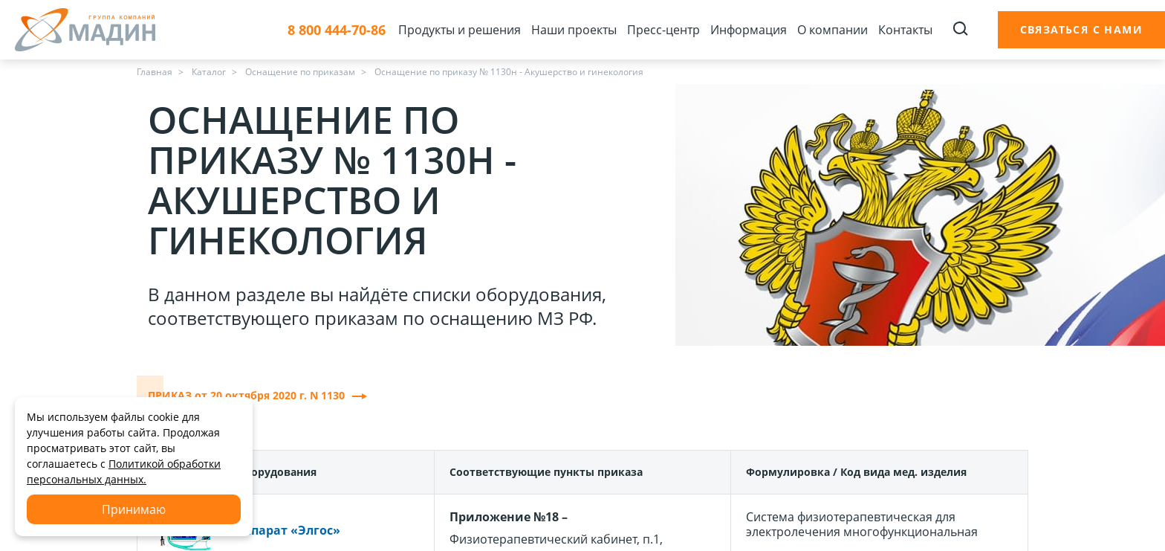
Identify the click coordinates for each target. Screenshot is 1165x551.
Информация (748, 30)
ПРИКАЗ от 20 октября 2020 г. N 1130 (257, 395)
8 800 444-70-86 (337, 30)
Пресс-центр (663, 30)
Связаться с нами (1081, 29)
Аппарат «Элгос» (288, 530)
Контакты (905, 30)
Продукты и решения (459, 30)
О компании (832, 30)
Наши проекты (574, 30)
